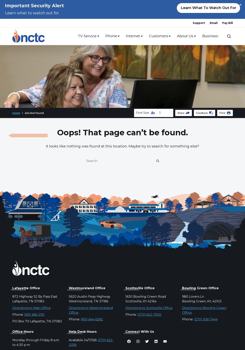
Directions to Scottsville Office (148, 308)
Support (199, 23)
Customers (159, 36)
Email (214, 23)
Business (210, 36)
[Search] (229, 36)
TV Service (88, 36)
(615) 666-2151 (34, 314)
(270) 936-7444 (206, 319)
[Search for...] (118, 161)
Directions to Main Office (31, 308)
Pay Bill (227, 23)
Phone (111, 36)
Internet (133, 36)
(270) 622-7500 (149, 314)
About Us (185, 36)
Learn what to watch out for (208, 8)
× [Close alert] (240, 5)
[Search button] (158, 161)
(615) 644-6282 (92, 319)
